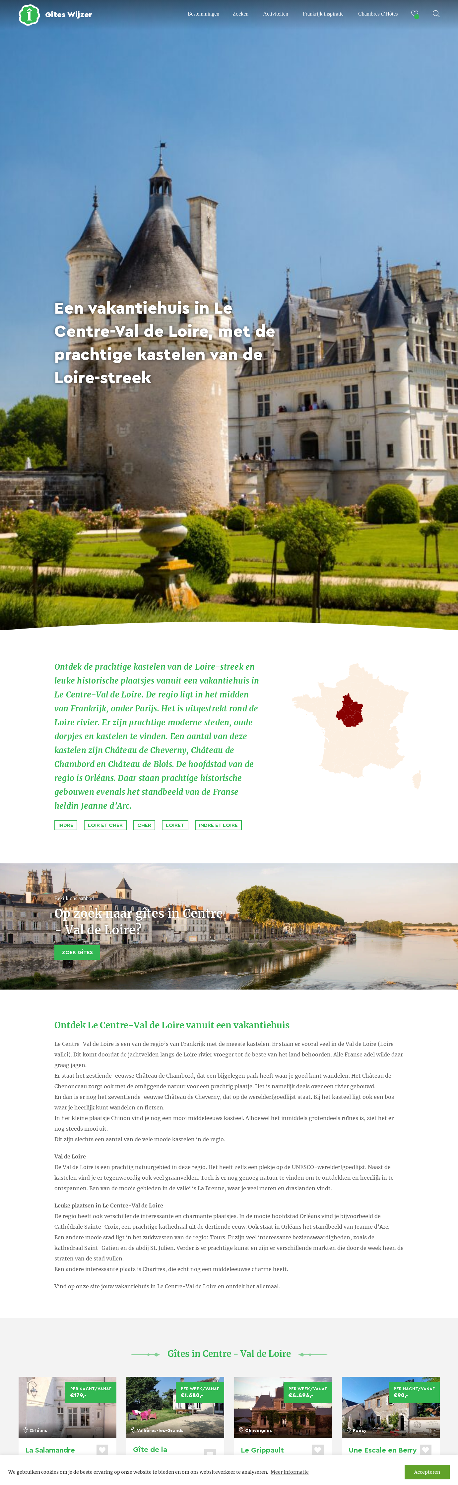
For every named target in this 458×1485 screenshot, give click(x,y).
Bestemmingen (203, 14)
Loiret (175, 825)
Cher (144, 825)
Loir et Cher (105, 825)
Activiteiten (275, 14)
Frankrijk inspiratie (323, 14)
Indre (65, 825)
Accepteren (427, 1472)
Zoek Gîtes (77, 952)
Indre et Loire (218, 825)
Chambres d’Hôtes (378, 14)
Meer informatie (290, 1472)
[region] (229, 1470)
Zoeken (240, 14)
